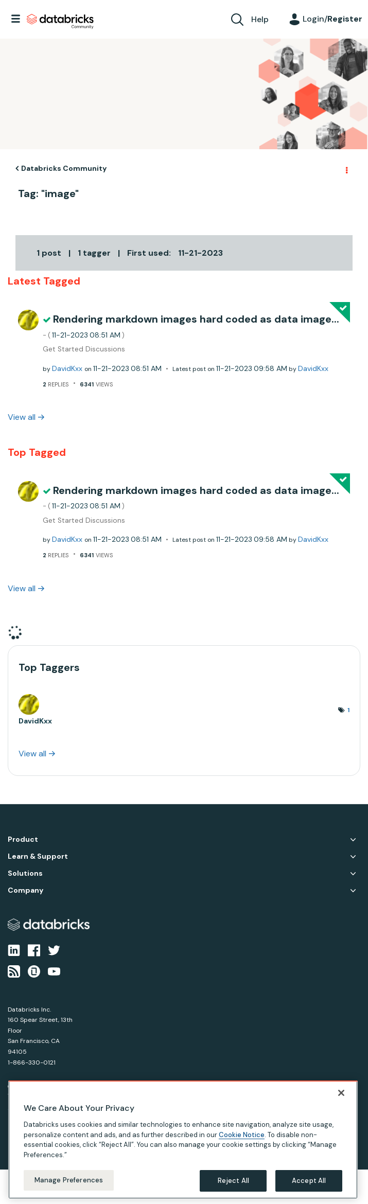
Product (23, 839)
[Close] (341, 1093)
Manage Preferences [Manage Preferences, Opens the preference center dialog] (68, 1180)
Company (25, 890)
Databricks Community (60, 21)
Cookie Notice (242, 1134)
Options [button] (346, 168)
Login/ (332, 18)
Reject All (233, 1180)
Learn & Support (38, 856)
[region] (183, 1140)
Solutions (25, 873)
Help (260, 19)
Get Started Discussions (84, 349)
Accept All (309, 1180)
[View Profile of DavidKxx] (67, 368)
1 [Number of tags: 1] (348, 710)
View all (22, 417)
